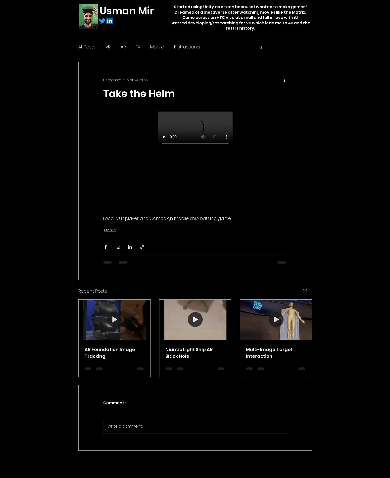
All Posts (87, 47)
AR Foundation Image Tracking (110, 352)
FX (138, 47)
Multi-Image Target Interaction (269, 352)
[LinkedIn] (109, 21)
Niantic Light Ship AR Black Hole (189, 352)
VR (108, 47)
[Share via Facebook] (105, 247)
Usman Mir (127, 11)
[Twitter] (102, 21)
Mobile (157, 47)
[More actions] (284, 80)
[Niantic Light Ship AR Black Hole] (195, 320)
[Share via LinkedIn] (130, 247)
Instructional (187, 47)
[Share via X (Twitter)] (117, 247)
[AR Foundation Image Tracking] (114, 320)
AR (123, 47)
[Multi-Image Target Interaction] (276, 320)
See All (306, 290)
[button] (260, 47)
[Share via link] (142, 247)
